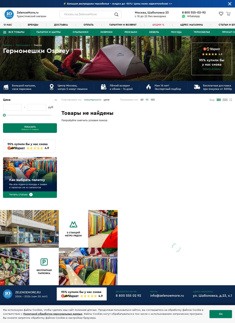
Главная (7, 45)
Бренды (33, 24)
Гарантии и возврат (123, 24)
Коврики (106, 32)
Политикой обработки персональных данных (52, 314)
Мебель (154, 32)
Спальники (80, 32)
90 (147, 99)
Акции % (158, 24)
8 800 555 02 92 (128, 295)
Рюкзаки (131, 32)
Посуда (176, 32)
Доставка (61, 24)
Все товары (16, 32)
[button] (30, 99)
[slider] (4, 115)
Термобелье (202, 32)
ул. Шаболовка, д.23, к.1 (212, 295)
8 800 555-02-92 (194, 12)
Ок (221, 314)
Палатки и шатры (48, 32)
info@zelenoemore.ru (167, 295)
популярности (92, 99)
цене (107, 99)
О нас (8, 24)
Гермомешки (23, 45)
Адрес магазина (191, 24)
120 (153, 99)
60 (142, 99)
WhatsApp (193, 16)
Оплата (89, 24)
